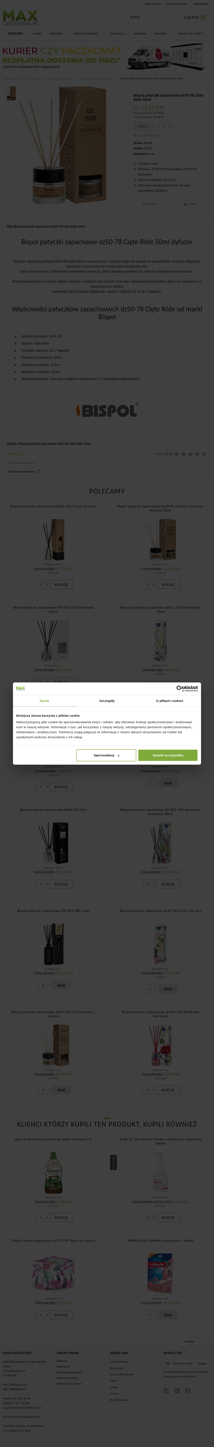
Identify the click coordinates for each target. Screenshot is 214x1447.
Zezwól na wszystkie (168, 755)
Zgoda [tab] (44, 700)
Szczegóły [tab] (107, 700)
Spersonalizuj (106, 755)
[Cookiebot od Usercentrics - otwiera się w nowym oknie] (179, 688)
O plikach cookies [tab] (169, 700)
